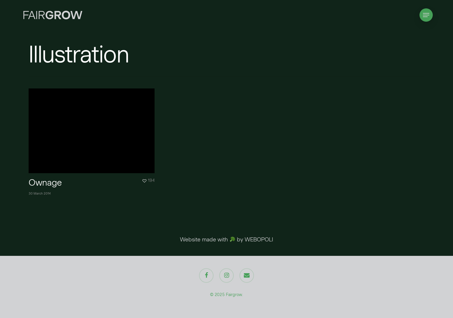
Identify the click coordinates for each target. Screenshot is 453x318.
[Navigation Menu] (426, 15)
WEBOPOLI (259, 239)
